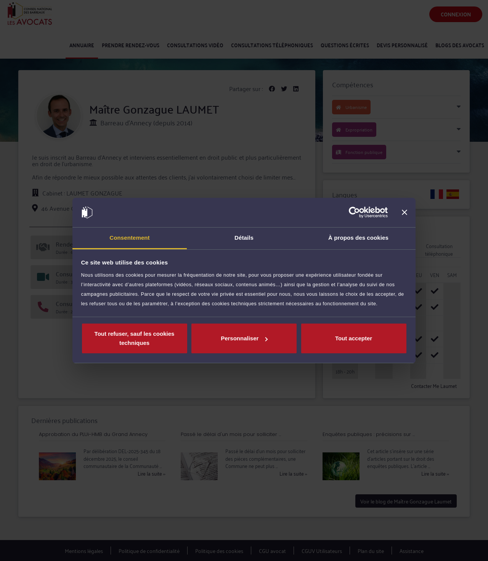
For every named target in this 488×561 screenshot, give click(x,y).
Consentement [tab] (129, 237)
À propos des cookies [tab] (358, 237)
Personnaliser (244, 338)
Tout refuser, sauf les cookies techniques (135, 338)
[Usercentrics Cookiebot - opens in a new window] (354, 212)
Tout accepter (353, 338)
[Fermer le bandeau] (404, 212)
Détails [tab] (244, 237)
